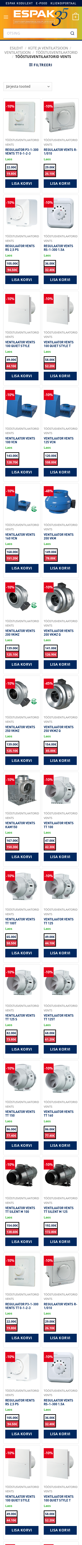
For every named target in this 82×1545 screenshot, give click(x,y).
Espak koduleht (19, 3)
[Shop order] (27, 86)
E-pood (41, 3)
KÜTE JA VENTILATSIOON (48, 48)
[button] (6, 17)
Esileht (16, 48)
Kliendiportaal (64, 3)
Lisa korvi (22, 183)
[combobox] (40, 33)
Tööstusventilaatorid (57, 52)
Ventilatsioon (17, 52)
